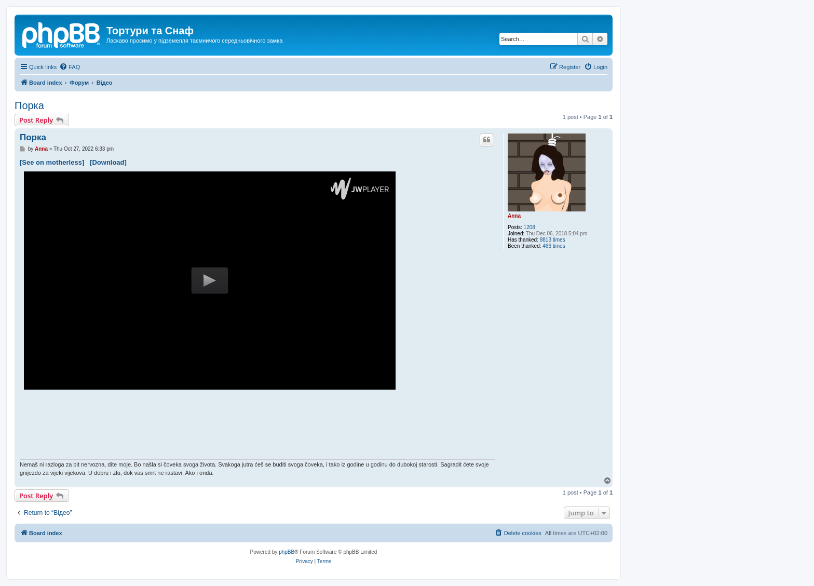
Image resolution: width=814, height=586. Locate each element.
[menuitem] (69, 67)
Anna (514, 216)
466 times (553, 246)
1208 (529, 227)
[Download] (108, 162)
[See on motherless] (52, 162)
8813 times (552, 240)
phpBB (286, 552)
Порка (29, 105)
